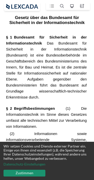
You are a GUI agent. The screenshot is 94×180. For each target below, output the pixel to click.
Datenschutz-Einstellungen (24, 164)
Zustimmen (24, 173)
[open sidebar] (22, 6)
